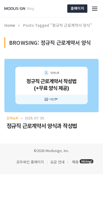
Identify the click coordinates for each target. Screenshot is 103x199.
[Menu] (95, 8)
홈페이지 (77, 8)
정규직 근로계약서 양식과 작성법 (42, 126)
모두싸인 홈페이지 (29, 161)
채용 (75, 161)
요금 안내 (57, 161)
